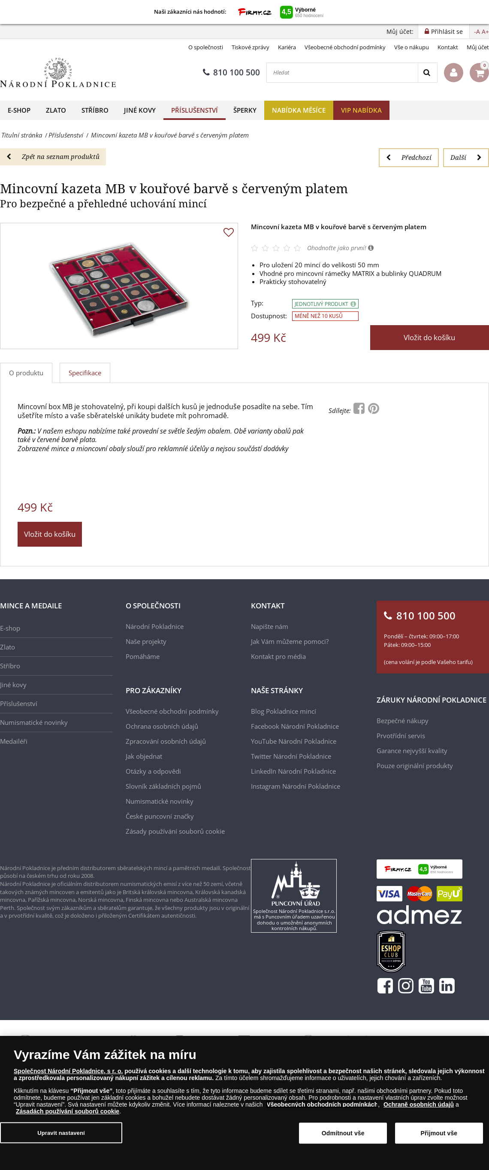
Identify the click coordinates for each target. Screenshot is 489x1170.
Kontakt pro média (278, 656)
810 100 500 (231, 72)
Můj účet (478, 47)
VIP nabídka (361, 110)
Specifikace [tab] (85, 372)
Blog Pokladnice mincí (283, 711)
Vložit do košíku (429, 337)
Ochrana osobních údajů (162, 726)
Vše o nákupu (411, 47)
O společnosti (205, 47)
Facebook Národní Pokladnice (295, 726)
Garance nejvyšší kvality (412, 750)
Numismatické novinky (34, 722)
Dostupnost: (269, 316)
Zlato (56, 110)
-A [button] (477, 31)
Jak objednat (144, 756)
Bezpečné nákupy (403, 720)
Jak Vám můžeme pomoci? (290, 641)
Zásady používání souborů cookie (175, 831)
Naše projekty (146, 641)
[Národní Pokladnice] (58, 72)
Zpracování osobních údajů (166, 741)
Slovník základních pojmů (163, 786)
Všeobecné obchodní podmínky (345, 47)
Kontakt (448, 47)
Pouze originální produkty (415, 765)
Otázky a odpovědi (153, 771)
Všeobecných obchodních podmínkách (322, 1104)
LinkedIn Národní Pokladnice (293, 771)
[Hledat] (342, 72)
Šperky (245, 110)
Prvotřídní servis (401, 735)
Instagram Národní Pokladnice (295, 786)
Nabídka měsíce (299, 110)
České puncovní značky (160, 816)
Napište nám (269, 626)
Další (466, 157)
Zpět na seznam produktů (53, 156)
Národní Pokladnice (155, 626)
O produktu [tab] (26, 372)
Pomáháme (143, 656)
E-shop (19, 110)
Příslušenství (194, 110)
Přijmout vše (439, 1133)
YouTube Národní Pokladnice (293, 741)
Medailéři (13, 741)
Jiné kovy (140, 110)
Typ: (257, 303)
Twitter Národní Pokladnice (291, 756)
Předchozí (409, 157)
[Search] (427, 72)
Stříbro (95, 110)
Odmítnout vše (343, 1133)
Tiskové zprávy (250, 47)
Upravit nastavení (61, 1132)
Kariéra (287, 47)
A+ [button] (485, 31)
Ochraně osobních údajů (418, 1104)
